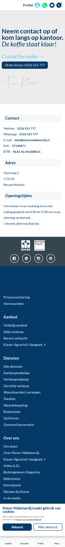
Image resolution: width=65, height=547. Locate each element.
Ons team (10, 446)
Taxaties (9, 399)
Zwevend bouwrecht (18, 425)
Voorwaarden (13, 304)
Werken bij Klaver (16, 492)
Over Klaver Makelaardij (21, 453)
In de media (11, 498)
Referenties (11, 479)
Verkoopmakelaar (16, 379)
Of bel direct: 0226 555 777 (25, 65)
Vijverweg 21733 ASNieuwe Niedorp (13, 178)
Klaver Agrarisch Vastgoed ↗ (24, 345)
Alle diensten (13, 366)
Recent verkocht (15, 338)
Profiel (28, 5)
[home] (6, 5)
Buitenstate (11, 412)
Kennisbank (12, 485)
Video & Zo (11, 466)
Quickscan (11, 418)
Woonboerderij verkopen (22, 392)
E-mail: (26, 140)
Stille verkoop (13, 332)
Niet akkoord (47, 527)
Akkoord (17, 527)
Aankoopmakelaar (16, 373)
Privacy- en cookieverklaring (28, 519)
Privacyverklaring (16, 297)
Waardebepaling (15, 405)
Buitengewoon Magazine (21, 472)
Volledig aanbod (15, 325)
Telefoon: (19, 128)
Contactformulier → (23, 56)
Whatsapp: (20, 134)
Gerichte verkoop (16, 386)
